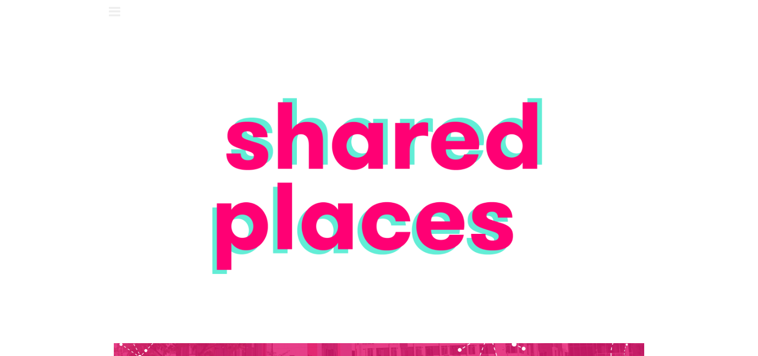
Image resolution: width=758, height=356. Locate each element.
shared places (379, 13)
